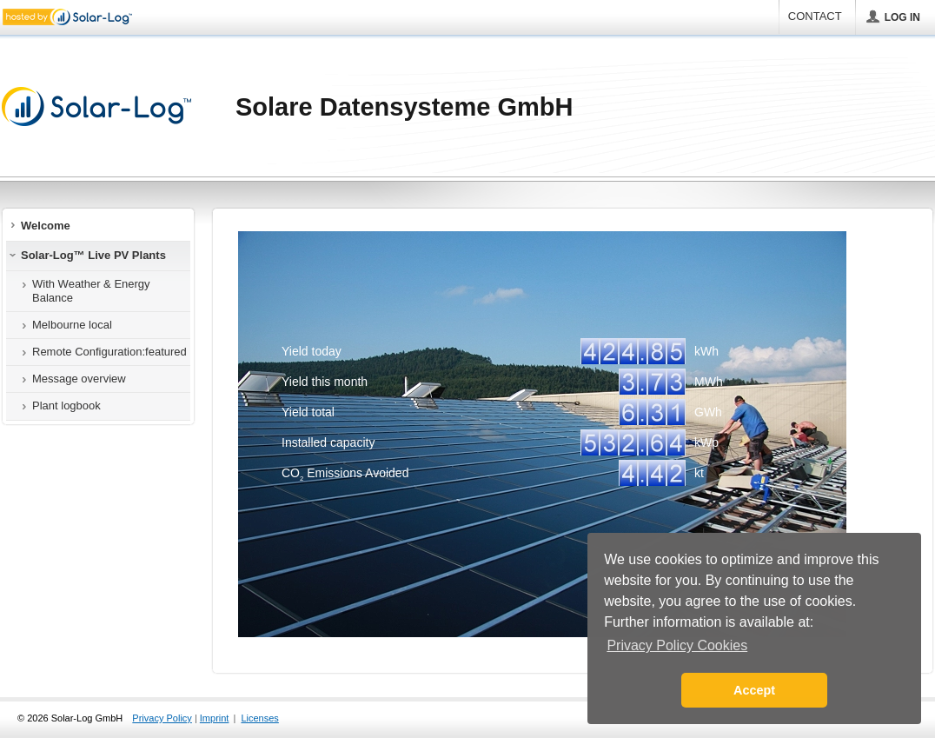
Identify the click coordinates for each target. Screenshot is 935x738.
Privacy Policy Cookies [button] (677, 645)
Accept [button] (754, 690)
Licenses (259, 718)
